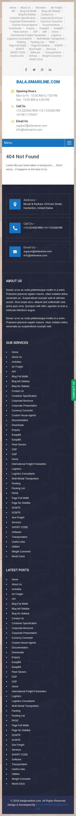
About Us (25, 7)
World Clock (36, 59)
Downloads (15, 28)
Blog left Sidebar (51, 11)
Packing (21, 42)
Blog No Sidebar (27, 14)
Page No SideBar (40, 45)
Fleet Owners (20, 32)
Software (35, 52)
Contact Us (47, 14)
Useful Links (17, 56)
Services (51, 49)
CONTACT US (73, 390)
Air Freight (56, 7)
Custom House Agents (24, 25)
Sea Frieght (35, 49)
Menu (8, 142)
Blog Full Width (28, 11)
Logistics (56, 35)
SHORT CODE (17, 52)
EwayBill (44, 28)
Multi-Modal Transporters (51, 38)
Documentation (51, 25)
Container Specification (22, 18)
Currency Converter (51, 21)
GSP (35, 32)
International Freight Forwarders (28, 35)
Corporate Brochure (51, 18)
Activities (40, 7)
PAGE (52, 42)
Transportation (53, 52)
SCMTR (59, 45)
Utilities (33, 56)
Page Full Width (17, 45)
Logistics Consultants (19, 38)
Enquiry (30, 28)
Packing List (37, 42)
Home (13, 7)
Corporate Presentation (23, 21)
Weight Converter (52, 56)
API (13, 11)
